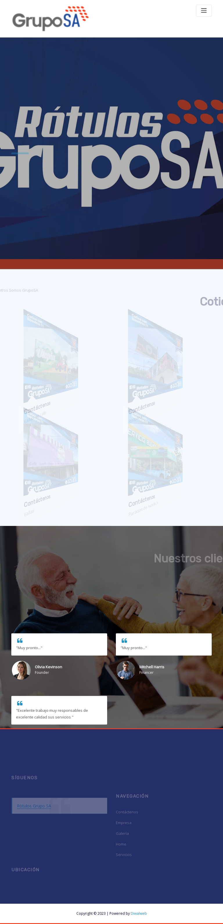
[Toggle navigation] (204, 11)
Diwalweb (139, 913)
